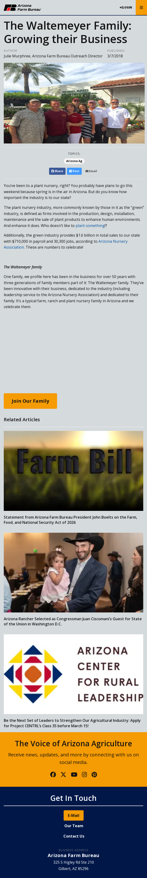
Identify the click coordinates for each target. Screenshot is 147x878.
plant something (90, 225)
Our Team (73, 825)
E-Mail (73, 815)
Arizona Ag (74, 161)
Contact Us (73, 836)
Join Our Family (30, 401)
